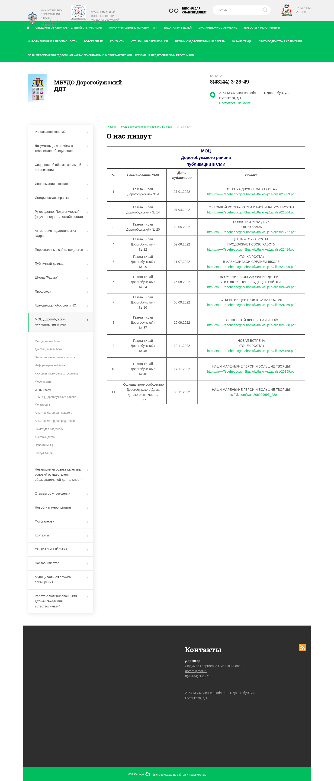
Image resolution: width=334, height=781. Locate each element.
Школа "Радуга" (61, 277)
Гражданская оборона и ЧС (61, 305)
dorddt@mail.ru (196, 671)
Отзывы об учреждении (61, 493)
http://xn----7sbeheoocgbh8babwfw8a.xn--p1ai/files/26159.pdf (251, 371)
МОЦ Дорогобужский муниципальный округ (146, 126)
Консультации (44, 453)
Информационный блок (50, 365)
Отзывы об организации (151, 40)
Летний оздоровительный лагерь (201, 40)
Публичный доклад (61, 263)
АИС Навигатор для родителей (55, 421)
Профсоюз (61, 291)
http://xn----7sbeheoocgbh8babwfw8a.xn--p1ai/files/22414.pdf (251, 249)
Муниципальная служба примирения (61, 579)
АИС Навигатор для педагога (53, 412)
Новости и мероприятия (263, 26)
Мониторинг (42, 404)
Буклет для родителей (49, 429)
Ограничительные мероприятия (134, 26)
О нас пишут (43, 389)
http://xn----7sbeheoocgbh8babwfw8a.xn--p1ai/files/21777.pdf (251, 232)
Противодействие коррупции (282, 40)
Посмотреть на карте (235, 103)
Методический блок (47, 341)
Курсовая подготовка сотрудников (56, 373)
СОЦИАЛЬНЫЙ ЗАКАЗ (61, 549)
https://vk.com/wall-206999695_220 (251, 395)
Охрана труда (243, 40)
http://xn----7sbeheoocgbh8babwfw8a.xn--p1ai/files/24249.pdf (251, 287)
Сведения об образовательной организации (61, 167)
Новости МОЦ (44, 445)
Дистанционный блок (48, 349)
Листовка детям (45, 437)
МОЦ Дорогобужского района (57, 397)
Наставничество (61, 563)
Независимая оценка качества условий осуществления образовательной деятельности (61, 474)
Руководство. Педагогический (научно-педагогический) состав (61, 214)
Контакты (119, 40)
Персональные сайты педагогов (61, 250)
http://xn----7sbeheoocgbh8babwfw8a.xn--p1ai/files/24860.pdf (251, 325)
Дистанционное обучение (220, 26)
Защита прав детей (179, 26)
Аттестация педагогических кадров (61, 233)
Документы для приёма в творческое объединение (61, 148)
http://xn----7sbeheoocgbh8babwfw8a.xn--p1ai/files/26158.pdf (251, 351)
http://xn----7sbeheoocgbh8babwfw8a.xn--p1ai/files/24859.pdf (251, 305)
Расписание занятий (61, 132)
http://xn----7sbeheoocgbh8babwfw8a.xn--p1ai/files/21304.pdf (251, 212)
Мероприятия (43, 381)
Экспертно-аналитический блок (55, 357)
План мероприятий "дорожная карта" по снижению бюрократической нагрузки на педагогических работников (111, 55)
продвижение (197, 774)
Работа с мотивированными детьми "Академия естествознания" (61, 601)
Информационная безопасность (54, 40)
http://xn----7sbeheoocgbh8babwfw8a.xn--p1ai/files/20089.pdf (251, 194)
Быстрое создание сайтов (169, 774)
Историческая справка (61, 198)
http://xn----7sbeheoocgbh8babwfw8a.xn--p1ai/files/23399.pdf (251, 267)
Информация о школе (61, 184)
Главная (111, 126)
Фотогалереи (95, 40)
